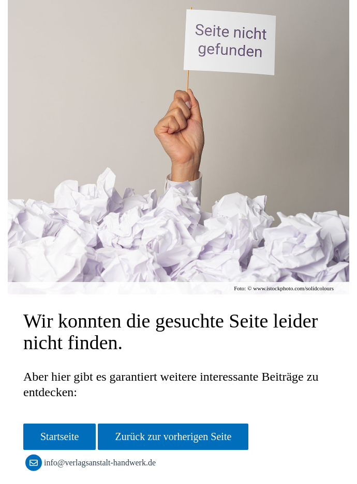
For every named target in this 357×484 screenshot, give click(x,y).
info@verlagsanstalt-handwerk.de (92, 462)
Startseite (59, 436)
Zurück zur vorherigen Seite (173, 436)
